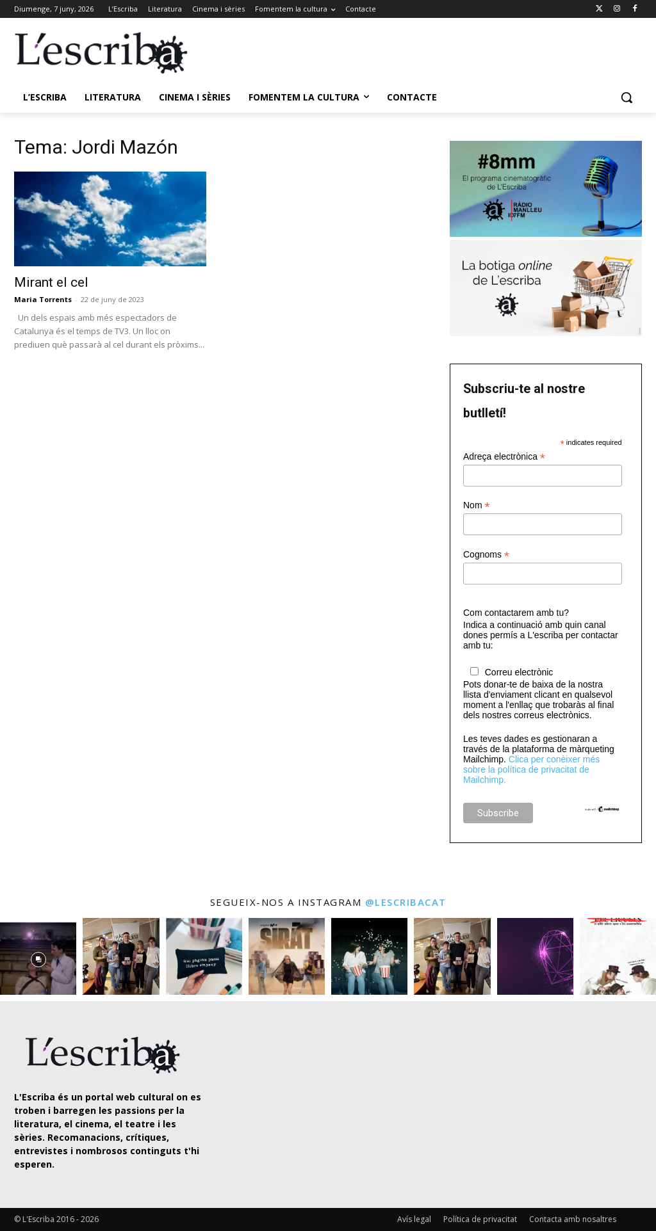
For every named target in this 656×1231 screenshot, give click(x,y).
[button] (626, 97)
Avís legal (414, 1219)
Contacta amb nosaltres (572, 1219)
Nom (476, 505)
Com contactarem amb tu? (516, 612)
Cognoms (486, 555)
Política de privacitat (480, 1219)
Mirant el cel (51, 282)
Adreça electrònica (504, 457)
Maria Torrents (43, 299)
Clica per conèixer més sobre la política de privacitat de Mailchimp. (531, 769)
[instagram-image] (38, 956)
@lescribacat (406, 902)
